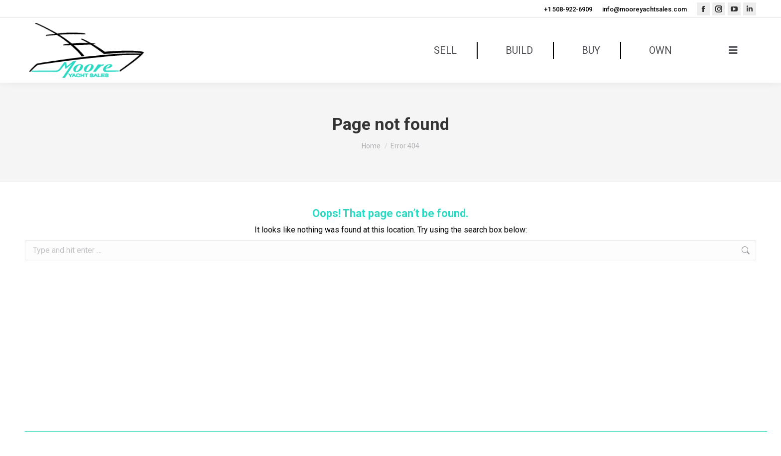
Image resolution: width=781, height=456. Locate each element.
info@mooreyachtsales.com (644, 9)
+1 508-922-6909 (568, 9)
